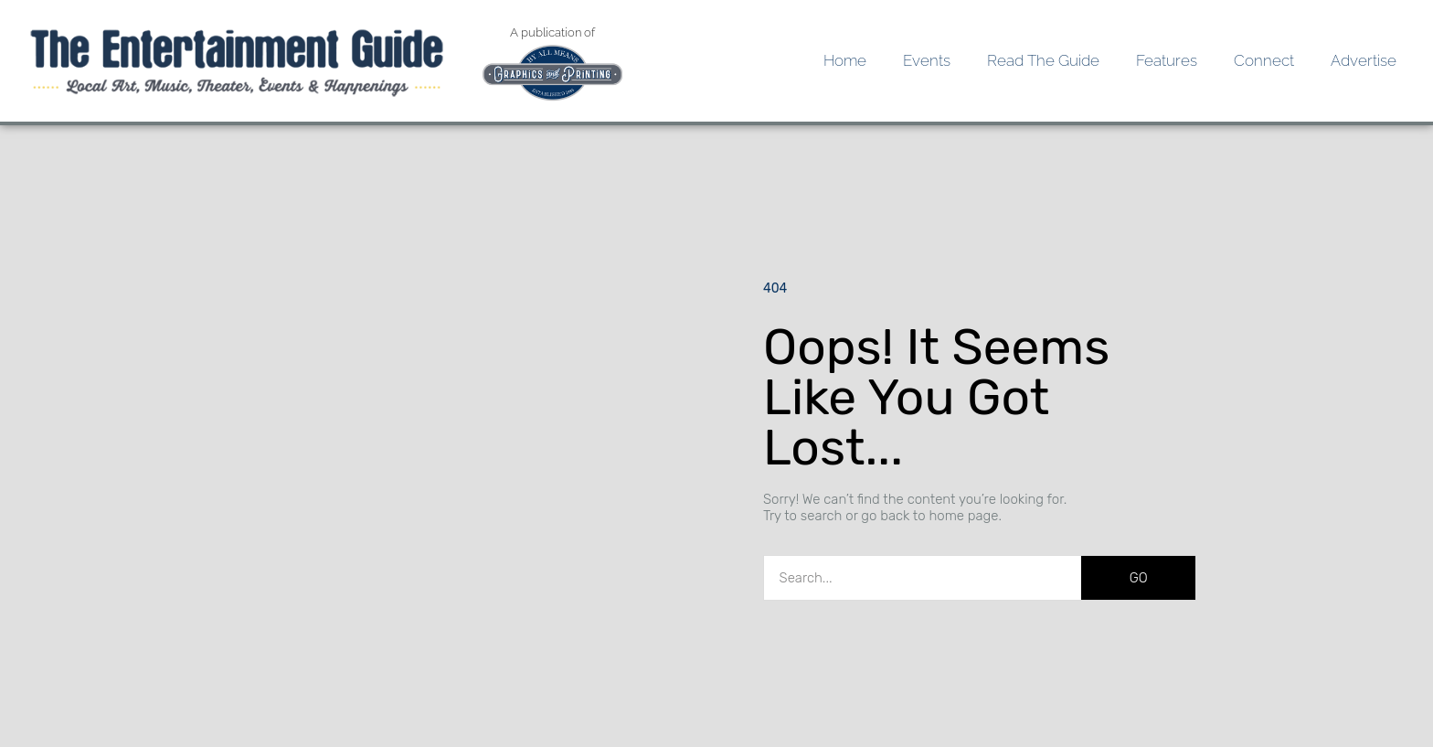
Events (926, 60)
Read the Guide (1043, 60)
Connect (1264, 60)
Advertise (1363, 60)
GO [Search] (1139, 578)
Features (1166, 60)
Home (844, 60)
